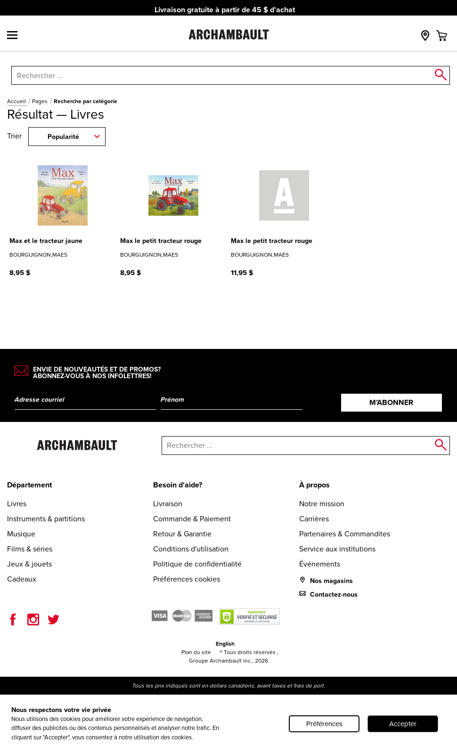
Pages (40, 101)
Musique (21, 533)
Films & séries (29, 548)
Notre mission (321, 503)
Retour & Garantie (182, 533)
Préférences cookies (186, 579)
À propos (314, 484)
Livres (16, 503)
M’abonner (391, 402)
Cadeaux (21, 579)
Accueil (17, 101)
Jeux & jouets (29, 564)
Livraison (167, 503)
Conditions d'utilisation (190, 548)
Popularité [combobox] (63, 137)
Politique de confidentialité (197, 564)
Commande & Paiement (192, 518)
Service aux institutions (337, 548)
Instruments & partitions (46, 518)
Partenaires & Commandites (344, 533)
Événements (319, 564)
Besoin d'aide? (177, 484)
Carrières (314, 518)
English (225, 644)
